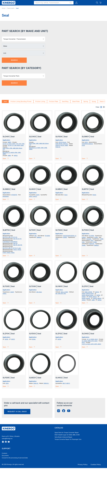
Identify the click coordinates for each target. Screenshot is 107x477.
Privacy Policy (83, 464)
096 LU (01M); (64, 292)
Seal (5, 101)
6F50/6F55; (6, 196)
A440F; (12, 292)
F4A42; (94, 194)
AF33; (92, 240)
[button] (54, 2)
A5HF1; (38, 194)
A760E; (95, 242)
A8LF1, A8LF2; (66, 383)
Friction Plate (53, 101)
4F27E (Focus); (62, 142)
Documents (5, 455)
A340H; (65, 237)
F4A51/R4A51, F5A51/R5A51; (10, 241)
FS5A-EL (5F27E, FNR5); (61, 145)
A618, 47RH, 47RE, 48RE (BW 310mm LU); (12, 149)
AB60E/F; (39, 237)
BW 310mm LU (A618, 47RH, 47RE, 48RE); (12, 153)
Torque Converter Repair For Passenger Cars (68, 439)
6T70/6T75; (14, 194)
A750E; (96, 237)
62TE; (83, 342)
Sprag (94, 101)
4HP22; (16, 155)
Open (6, 158)
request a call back (17, 411)
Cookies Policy (96, 464)
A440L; (5, 293)
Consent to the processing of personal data (15, 458)
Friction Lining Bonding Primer (21, 101)
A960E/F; (96, 245)
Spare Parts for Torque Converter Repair (67, 432)
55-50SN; (91, 235)
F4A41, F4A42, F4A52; (9, 252)
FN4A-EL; (58, 147)
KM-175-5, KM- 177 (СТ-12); (10, 237)
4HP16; (59, 339)
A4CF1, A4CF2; (33, 196)
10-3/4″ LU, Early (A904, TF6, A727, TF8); (14, 143)
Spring (85, 101)
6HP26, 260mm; (97, 298)
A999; (9, 155)
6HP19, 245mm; (93, 296)
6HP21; (13, 339)
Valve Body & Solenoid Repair (63, 437)
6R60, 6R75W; (88, 292)
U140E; (102, 239)
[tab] (101, 107)
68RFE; (9, 142)
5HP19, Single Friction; (88, 295)
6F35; (86, 142)
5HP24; (98, 295)
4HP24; (97, 292)
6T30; (83, 145)
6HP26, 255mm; (86, 298)
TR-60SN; (47, 235)
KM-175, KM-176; (17, 245)
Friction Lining (40, 101)
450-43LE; (39, 292)
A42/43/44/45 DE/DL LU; (69, 235)
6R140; (34, 339)
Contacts (4, 453)
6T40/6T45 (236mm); (87, 143)
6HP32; (100, 300)
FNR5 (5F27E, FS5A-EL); (61, 143)
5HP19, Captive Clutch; (88, 293)
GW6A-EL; (46, 383)
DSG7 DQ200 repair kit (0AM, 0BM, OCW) (67, 435)
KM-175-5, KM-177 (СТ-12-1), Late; (12, 248)
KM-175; (15, 243)
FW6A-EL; (36, 383)
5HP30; (84, 296)
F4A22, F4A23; (17, 249)
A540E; (84, 245)
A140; (56, 239)
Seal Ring (65, 101)
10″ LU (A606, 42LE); (92, 339)
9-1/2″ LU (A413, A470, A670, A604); (91, 344)
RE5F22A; (92, 243)
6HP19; (7, 339)
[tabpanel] (53, 250)
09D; (35, 235)
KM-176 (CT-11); (17, 238)
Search (14, 60)
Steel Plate (76, 101)
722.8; (66, 194)
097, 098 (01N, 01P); (60, 293)
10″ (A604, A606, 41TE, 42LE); (90, 341)
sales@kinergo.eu (7, 438)
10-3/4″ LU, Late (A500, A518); (16, 145)
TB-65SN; (89, 239)
